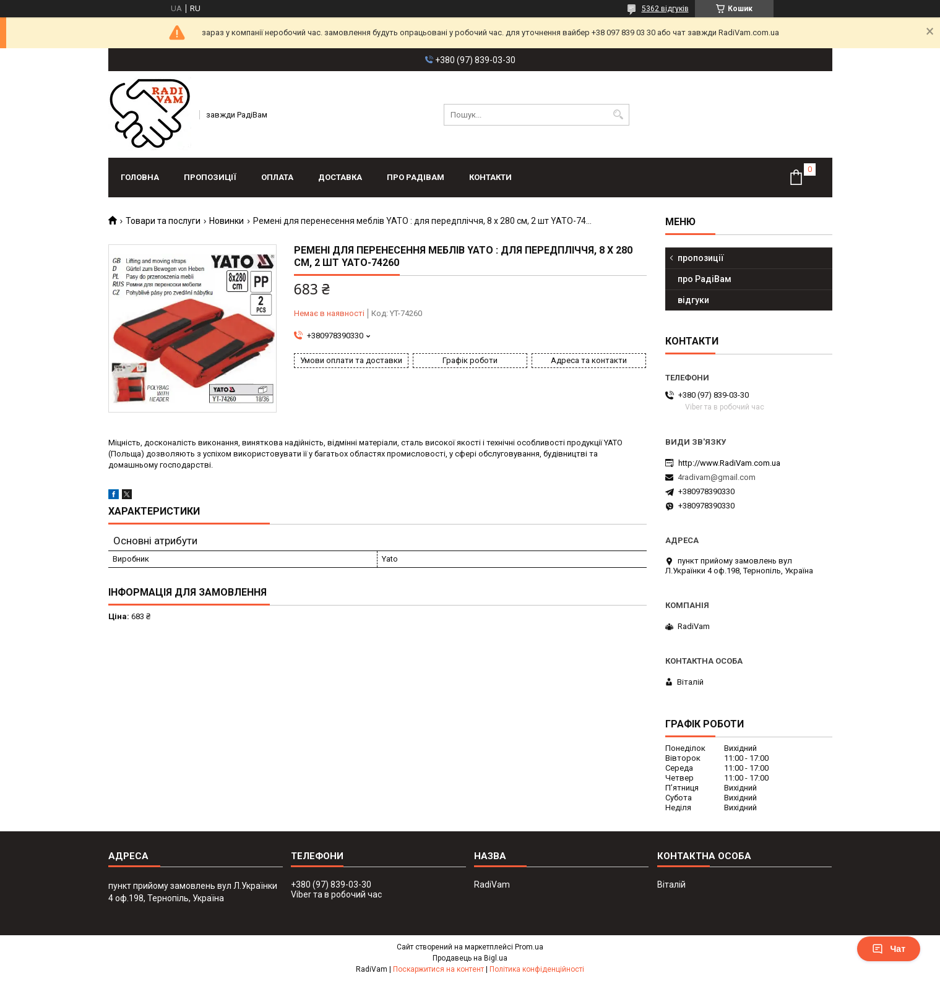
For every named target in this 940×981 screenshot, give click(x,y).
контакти (490, 177)
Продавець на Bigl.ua (470, 958)
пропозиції (210, 177)
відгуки (693, 300)
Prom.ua (529, 947)
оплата (277, 177)
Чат (888, 948)
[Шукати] (618, 115)
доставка (340, 177)
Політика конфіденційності (536, 969)
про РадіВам (415, 177)
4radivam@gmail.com (717, 477)
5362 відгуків (665, 8)
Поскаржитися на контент (438, 969)
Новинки (226, 221)
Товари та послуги (163, 221)
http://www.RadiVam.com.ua (729, 463)
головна (140, 177)
